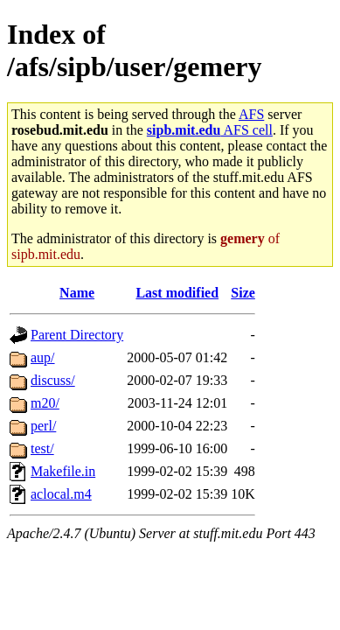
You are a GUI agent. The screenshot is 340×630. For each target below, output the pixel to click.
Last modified (177, 292)
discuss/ (53, 380)
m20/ (45, 403)
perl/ (43, 425)
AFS (251, 114)
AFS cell (210, 129)
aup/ (43, 357)
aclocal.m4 (61, 493)
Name (76, 292)
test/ (42, 448)
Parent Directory (77, 334)
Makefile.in (63, 471)
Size (243, 292)
